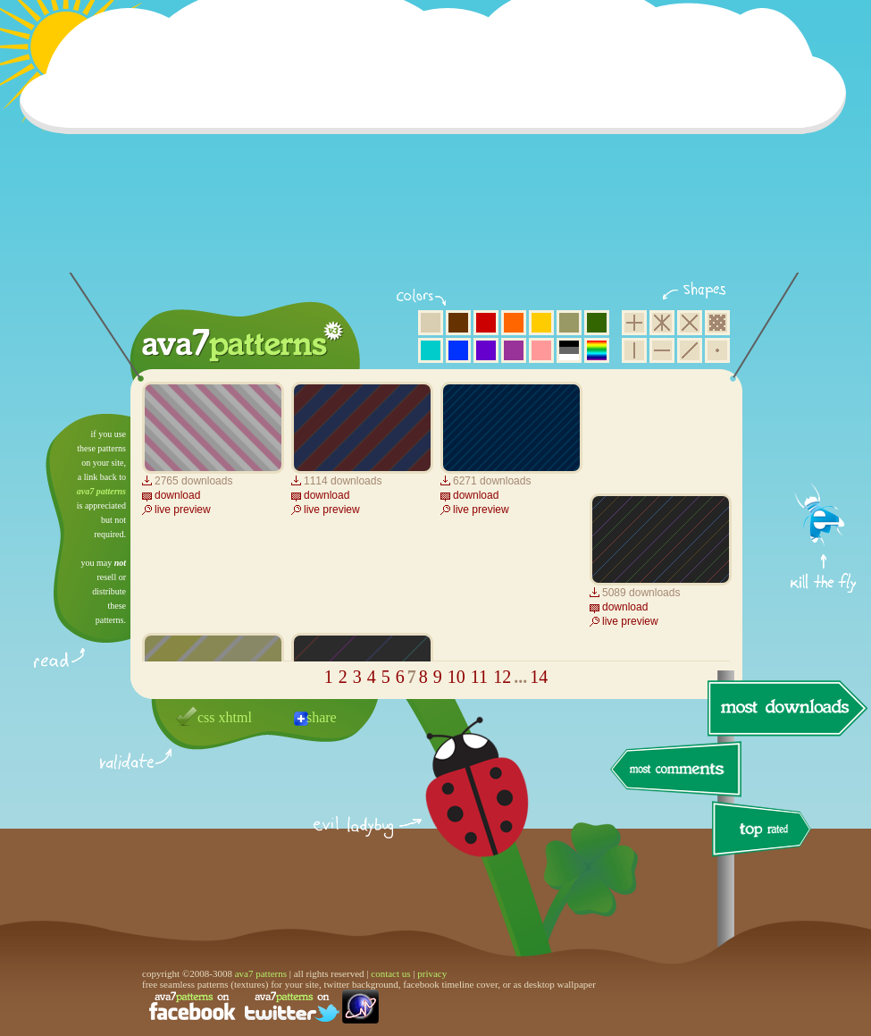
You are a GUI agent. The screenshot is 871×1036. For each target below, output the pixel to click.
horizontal (661, 350)
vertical (634, 350)
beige (430, 322)
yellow (541, 322)
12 (502, 676)
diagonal (689, 350)
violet (485, 350)
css (206, 717)
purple (513, 350)
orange (513, 322)
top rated (764, 832)
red (485, 322)
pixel (717, 322)
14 (539, 676)
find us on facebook (192, 1006)
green (596, 322)
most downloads (785, 708)
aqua (430, 350)
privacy (432, 973)
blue (458, 350)
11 (479, 676)
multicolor (596, 350)
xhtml (235, 717)
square (634, 322)
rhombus (689, 322)
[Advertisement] (438, 147)
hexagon (661, 322)
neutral (569, 350)
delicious (459, 807)
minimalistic (717, 350)
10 (456, 676)
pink (541, 350)
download (177, 495)
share (321, 717)
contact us (390, 973)
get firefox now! (824, 421)
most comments (676, 770)
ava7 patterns (101, 491)
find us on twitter (292, 1006)
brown (458, 322)
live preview (183, 509)
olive (569, 322)
